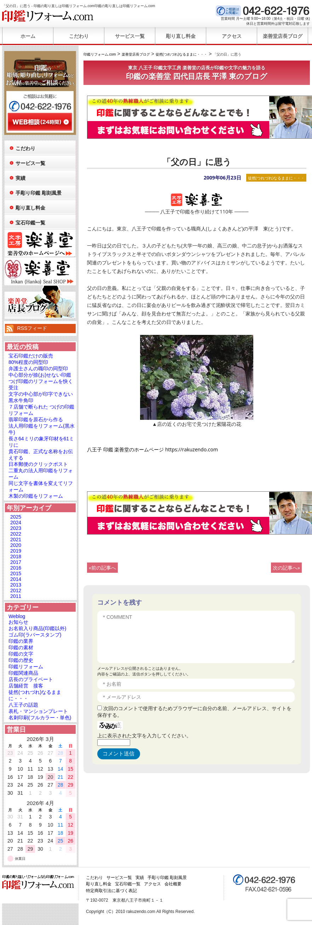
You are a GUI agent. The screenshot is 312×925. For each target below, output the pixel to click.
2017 (15, 562)
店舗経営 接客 (25, 686)
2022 (15, 534)
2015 (15, 573)
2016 (15, 568)
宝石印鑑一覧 (30, 222)
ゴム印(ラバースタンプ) (34, 635)
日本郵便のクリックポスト (38, 464)
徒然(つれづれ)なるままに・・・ (276, 178)
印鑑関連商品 (23, 673)
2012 (15, 590)
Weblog (16, 616)
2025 (15, 517)
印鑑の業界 (20, 641)
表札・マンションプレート (38, 711)
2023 (15, 528)
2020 (15, 545)
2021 (15, 539)
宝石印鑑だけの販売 (30, 356)
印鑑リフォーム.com (48, 16)
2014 (15, 579)
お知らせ (18, 622)
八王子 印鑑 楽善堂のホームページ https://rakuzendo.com (152, 449)
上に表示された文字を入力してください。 (144, 735)
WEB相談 (40, 122)
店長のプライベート (30, 679)
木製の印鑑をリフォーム (35, 496)
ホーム (28, 36)
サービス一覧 (130, 36)
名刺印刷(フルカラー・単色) (39, 717)
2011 (15, 596)
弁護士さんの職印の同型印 (38, 368)
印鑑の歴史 (20, 660)
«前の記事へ (102, 567)
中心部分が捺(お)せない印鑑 (39, 375)
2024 (15, 522)
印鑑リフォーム (25, 666)
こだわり (79, 36)
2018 (15, 556)
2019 (15, 551)
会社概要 (172, 883)
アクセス (232, 36)
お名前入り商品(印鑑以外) (37, 628)
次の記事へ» (286, 567)
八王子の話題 (23, 705)
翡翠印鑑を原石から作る (35, 419)
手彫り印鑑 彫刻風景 (39, 193)
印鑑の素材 (20, 647)
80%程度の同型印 (28, 362)
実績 (20, 178)
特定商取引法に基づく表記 (111, 890)
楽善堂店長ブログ (282, 36)
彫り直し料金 (181, 36)
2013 (15, 585)
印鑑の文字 (20, 654)
